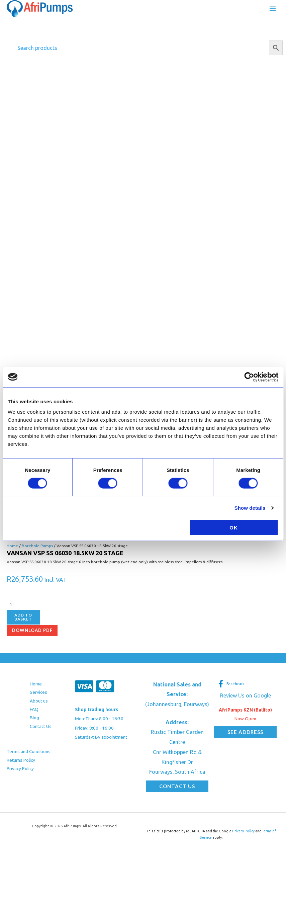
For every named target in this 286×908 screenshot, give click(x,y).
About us (39, 701)
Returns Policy (21, 760)
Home (12, 546)
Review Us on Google (245, 695)
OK (233, 527)
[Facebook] (231, 683)
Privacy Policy (20, 768)
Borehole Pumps (37, 546)
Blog (34, 717)
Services (38, 692)
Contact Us (41, 726)
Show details (250, 507)
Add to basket (23, 617)
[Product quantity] (40, 604)
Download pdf (32, 630)
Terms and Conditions (29, 751)
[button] (177, 786)
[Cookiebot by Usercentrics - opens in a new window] (249, 377)
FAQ (34, 709)
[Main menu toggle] (272, 8)
